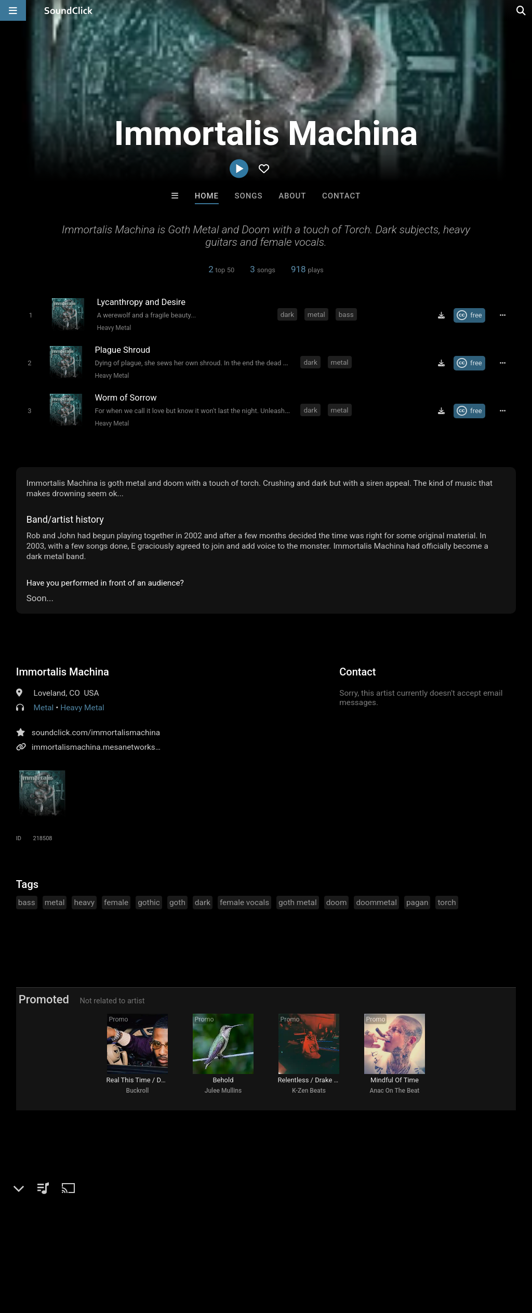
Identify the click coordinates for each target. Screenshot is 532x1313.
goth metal (297, 901)
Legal (280, 1251)
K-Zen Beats (309, 1091)
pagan (417, 901)
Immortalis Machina (62, 671)
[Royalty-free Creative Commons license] (470, 315)
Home (207, 196)
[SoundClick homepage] (68, 10)
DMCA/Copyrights (193, 1251)
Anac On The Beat (395, 1091)
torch (446, 901)
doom (336, 901)
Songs (249, 196)
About (292, 196)
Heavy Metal (114, 327)
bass (346, 314)
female (116, 901)
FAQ (43, 1251)
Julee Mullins (223, 1091)
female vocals (244, 901)
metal (316, 314)
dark (287, 314)
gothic (149, 901)
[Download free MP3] (442, 315)
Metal (44, 706)
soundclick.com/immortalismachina (96, 731)
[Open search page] (521, 10)
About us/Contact (92, 1251)
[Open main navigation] (13, 10)
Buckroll (137, 1091)
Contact (341, 196)
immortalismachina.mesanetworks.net (100, 746)
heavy (84, 901)
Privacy (248, 1251)
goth (177, 901)
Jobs (142, 1251)
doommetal (376, 901)
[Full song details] (503, 315)
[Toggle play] (30, 315)
